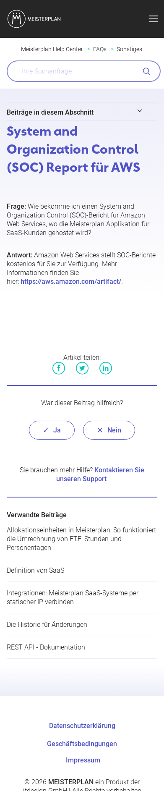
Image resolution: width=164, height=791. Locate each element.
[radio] (52, 430)
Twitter (82, 368)
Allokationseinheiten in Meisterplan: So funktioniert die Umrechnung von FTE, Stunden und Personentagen (81, 539)
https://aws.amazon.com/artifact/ (71, 281)
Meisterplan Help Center (52, 49)
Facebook (58, 368)
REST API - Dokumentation (46, 647)
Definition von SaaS (35, 570)
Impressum (83, 760)
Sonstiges (129, 49)
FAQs (100, 49)
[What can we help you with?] (84, 71)
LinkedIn (105, 368)
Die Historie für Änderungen (47, 625)
